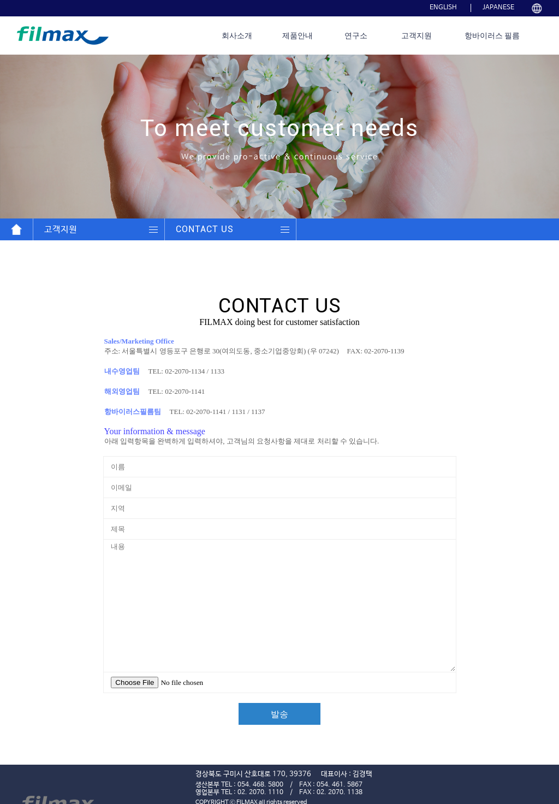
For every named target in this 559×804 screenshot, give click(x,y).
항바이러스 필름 (492, 35)
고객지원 (416, 35)
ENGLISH (443, 7)
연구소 (355, 35)
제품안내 (297, 35)
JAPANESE (498, 7)
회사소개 (237, 35)
